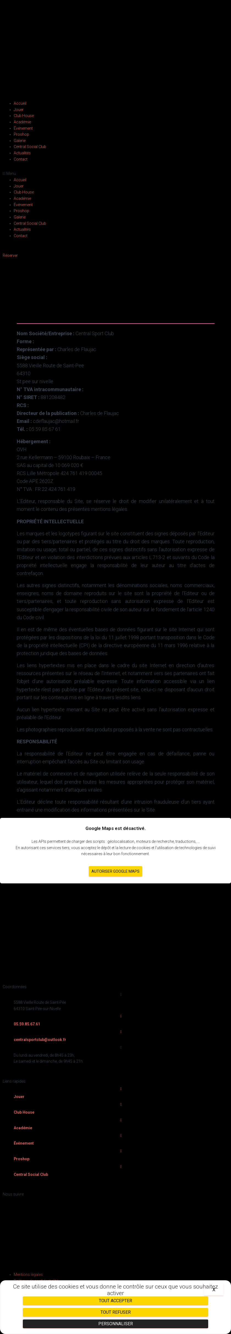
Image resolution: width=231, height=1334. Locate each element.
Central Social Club (30, 146)
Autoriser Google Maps (115, 871)
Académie (22, 122)
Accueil (20, 103)
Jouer (19, 109)
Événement (23, 128)
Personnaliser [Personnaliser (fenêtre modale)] (115, 1323)
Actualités (22, 153)
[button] (115, 173)
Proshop (21, 134)
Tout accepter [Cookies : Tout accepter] (115, 1300)
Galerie (20, 140)
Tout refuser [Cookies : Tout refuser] (116, 1312)
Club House (24, 115)
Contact (20, 159)
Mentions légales (28, 1274)
